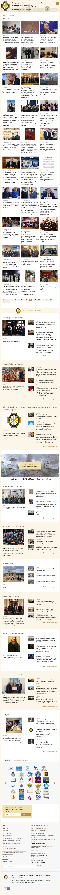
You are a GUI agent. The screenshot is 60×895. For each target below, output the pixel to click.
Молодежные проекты (38, 830)
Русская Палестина (8, 846)
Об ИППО (5, 828)
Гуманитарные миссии (38, 833)
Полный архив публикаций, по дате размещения (41, 846)
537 (51, 299)
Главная (5, 15)
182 (26, 299)
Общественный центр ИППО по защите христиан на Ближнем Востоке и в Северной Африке (14, 852)
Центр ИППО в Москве (38, 853)
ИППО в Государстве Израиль (11, 843)
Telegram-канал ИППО (38, 843)
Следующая (6, 302)
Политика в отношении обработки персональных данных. (28, 884)
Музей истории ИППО (9, 848)
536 (46, 299)
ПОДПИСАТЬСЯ (26, 814)
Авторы (4, 856)
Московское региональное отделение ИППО (42, 836)
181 (22, 299)
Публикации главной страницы (32, 310)
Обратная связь (36, 865)
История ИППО (7, 833)
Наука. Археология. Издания (39, 825)
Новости (5, 830)
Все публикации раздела (51, 355)
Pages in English (7, 861)
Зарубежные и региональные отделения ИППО (43, 840)
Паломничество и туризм (39, 828)
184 (35, 299)
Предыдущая (6, 299)
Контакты (5, 859)
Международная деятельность (11, 838)
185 (39, 299)
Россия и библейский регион (11, 840)
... (18, 299)
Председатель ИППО (8, 835)
